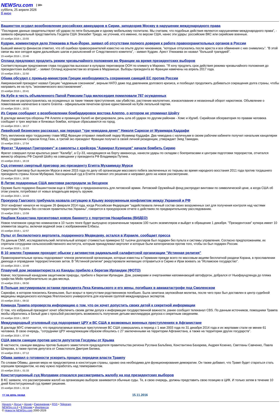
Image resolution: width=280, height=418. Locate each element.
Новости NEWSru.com (18, 410)
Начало (6, 404)
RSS (55, 404)
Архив (28, 404)
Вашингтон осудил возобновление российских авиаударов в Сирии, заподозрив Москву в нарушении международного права (110, 26)
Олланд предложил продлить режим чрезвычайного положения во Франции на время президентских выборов (98, 61)
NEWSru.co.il (10, 407)
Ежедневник (42, 404)
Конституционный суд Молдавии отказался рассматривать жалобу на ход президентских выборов (87, 375)
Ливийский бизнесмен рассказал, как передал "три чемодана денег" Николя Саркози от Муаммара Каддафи (95, 131)
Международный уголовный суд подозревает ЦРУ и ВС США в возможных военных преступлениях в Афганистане (101, 323)
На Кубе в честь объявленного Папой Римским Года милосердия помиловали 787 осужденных (83, 96)
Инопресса (42, 407)
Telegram (65, 404)
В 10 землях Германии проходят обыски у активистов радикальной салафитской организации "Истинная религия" (101, 253)
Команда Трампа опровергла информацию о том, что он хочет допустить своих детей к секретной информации (98, 305)
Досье (18, 404)
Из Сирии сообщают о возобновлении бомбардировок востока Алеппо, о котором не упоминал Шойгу (90, 113)
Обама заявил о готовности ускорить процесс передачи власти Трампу (63, 358)
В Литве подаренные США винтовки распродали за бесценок (54, 183)
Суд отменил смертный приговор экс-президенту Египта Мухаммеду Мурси (67, 165)
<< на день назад (13, 394)
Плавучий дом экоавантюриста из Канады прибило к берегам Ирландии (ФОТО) (71, 270)
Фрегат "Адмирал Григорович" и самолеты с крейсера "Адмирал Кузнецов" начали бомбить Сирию (88, 148)
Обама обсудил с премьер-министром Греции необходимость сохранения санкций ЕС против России (89, 78)
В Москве (26, 407)
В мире (6, 13)
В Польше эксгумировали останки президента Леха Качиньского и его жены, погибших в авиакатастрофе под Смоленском (108, 288)
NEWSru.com (17, 5)
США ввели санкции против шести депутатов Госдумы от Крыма (57, 340)
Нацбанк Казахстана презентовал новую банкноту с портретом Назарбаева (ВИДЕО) (74, 218)
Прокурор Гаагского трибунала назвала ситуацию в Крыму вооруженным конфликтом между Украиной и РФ (96, 200)
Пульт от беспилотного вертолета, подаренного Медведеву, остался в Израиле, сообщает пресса (85, 235)
